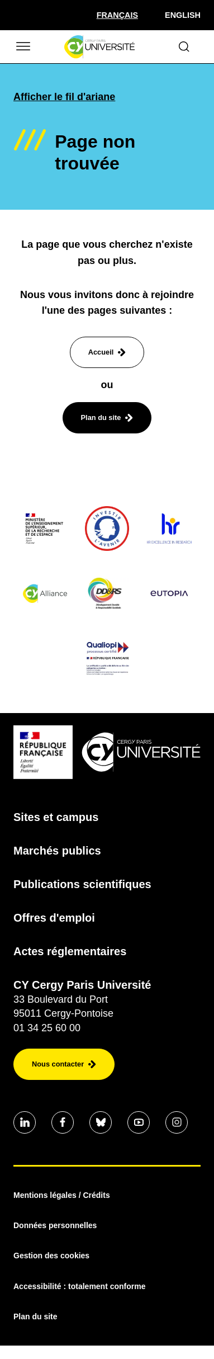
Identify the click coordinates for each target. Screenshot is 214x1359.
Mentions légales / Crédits (61, 1195)
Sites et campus (55, 817)
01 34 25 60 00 (46, 1028)
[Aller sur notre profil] (24, 1122)
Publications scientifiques (82, 884)
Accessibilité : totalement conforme (79, 1286)
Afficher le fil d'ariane (64, 96)
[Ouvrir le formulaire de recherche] (184, 46)
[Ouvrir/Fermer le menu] (22, 46)
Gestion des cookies (51, 1255)
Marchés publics (57, 850)
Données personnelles (55, 1225)
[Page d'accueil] (99, 47)
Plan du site (35, 1316)
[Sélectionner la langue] (117, 15)
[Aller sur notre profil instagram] (176, 1122)
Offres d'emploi (54, 918)
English (183, 15)
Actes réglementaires (69, 951)
